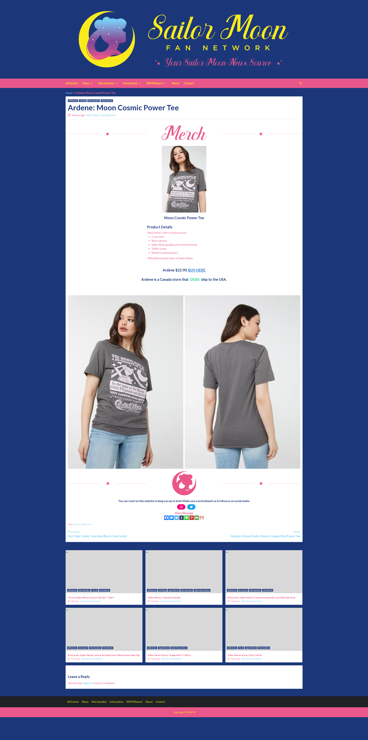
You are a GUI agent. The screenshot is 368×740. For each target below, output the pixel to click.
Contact (189, 83)
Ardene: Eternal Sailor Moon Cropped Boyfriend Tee (242, 533)
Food (241, 648)
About (175, 83)
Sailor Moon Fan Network (101, 115)
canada (84, 524)
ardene (76, 524)
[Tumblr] (181, 517)
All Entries (72, 83)
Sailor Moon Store (202, 590)
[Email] (196, 517)
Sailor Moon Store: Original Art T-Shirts (169, 655)
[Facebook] (166, 517)
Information (132, 83)
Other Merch (106, 101)
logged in (87, 683)
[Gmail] (201, 517)
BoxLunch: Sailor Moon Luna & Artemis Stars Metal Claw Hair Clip (104, 655)
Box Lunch (243, 590)
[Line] (186, 517)
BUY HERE (196, 270)
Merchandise (108, 83)
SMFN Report (156, 83)
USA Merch (104, 590)
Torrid (94, 590)
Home (69, 92)
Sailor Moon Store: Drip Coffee (245, 655)
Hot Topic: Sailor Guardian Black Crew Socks (126, 533)
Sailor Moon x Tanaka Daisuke (164, 597)
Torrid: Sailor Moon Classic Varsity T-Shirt (91, 597)
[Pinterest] (191, 517)
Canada (83, 101)
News (88, 83)
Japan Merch (174, 590)
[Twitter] (176, 517)
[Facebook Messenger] (171, 517)
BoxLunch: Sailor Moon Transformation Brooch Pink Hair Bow (262, 597)
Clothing (162, 590)
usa (89, 524)
